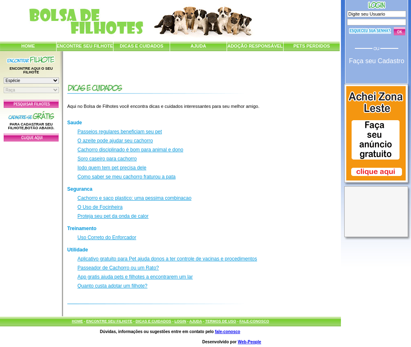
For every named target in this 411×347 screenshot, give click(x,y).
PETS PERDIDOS (311, 45)
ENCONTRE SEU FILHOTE (85, 45)
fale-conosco (227, 331)
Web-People (249, 342)
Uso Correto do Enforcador (106, 237)
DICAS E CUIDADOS (141, 45)
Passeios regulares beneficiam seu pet (119, 132)
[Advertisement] (31, 227)
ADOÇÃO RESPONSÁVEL (255, 45)
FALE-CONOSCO (254, 321)
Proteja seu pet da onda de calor (112, 216)
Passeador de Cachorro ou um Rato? (118, 268)
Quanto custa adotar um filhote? (112, 286)
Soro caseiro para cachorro (107, 159)
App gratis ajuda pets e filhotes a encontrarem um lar (135, 277)
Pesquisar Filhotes (31, 104)
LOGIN (180, 321)
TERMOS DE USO (220, 321)
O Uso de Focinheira (100, 207)
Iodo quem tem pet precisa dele (111, 168)
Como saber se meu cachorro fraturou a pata (126, 177)
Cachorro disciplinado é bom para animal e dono (130, 150)
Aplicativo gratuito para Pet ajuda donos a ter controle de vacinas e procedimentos (167, 259)
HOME (28, 45)
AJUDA (198, 45)
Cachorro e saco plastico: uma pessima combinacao (134, 198)
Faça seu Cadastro (376, 60)
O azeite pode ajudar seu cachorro (115, 141)
